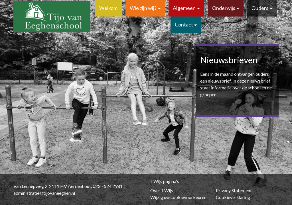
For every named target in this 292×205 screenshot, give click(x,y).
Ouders (260, 8)
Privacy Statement (234, 190)
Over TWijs (161, 190)
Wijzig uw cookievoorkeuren (178, 197)
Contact (184, 24)
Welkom (108, 8)
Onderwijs (223, 8)
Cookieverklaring (233, 197)
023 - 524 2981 (108, 186)
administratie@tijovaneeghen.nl (44, 193)
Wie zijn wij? (143, 8)
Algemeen (184, 8)
